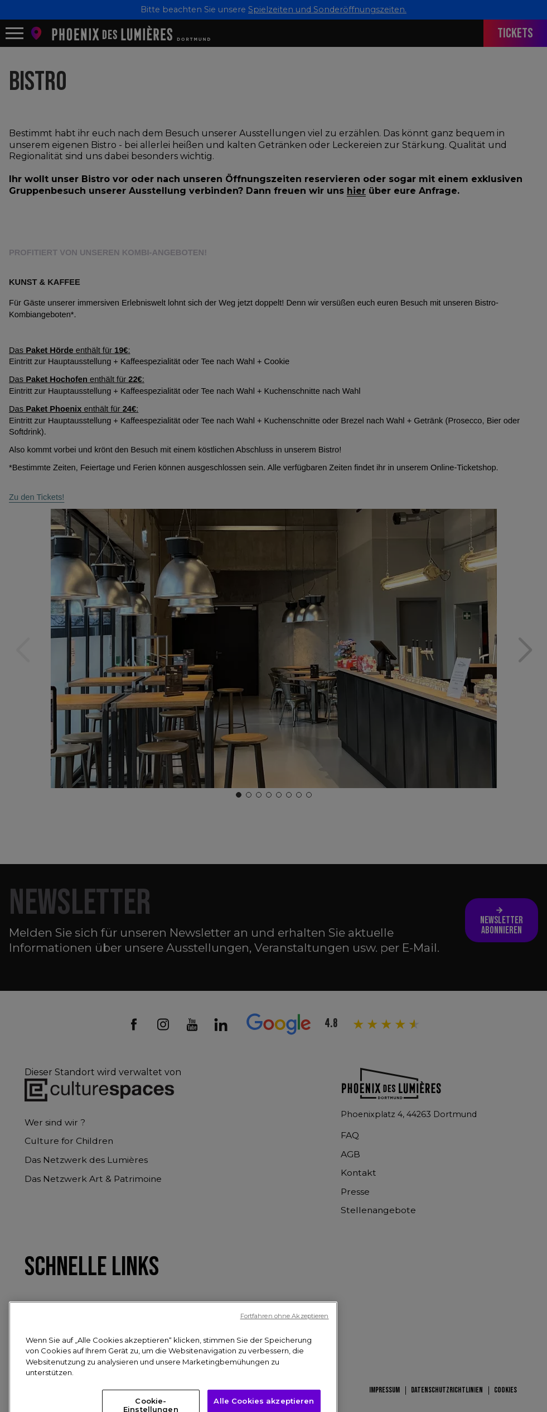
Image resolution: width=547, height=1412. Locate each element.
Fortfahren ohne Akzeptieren (284, 1396)
